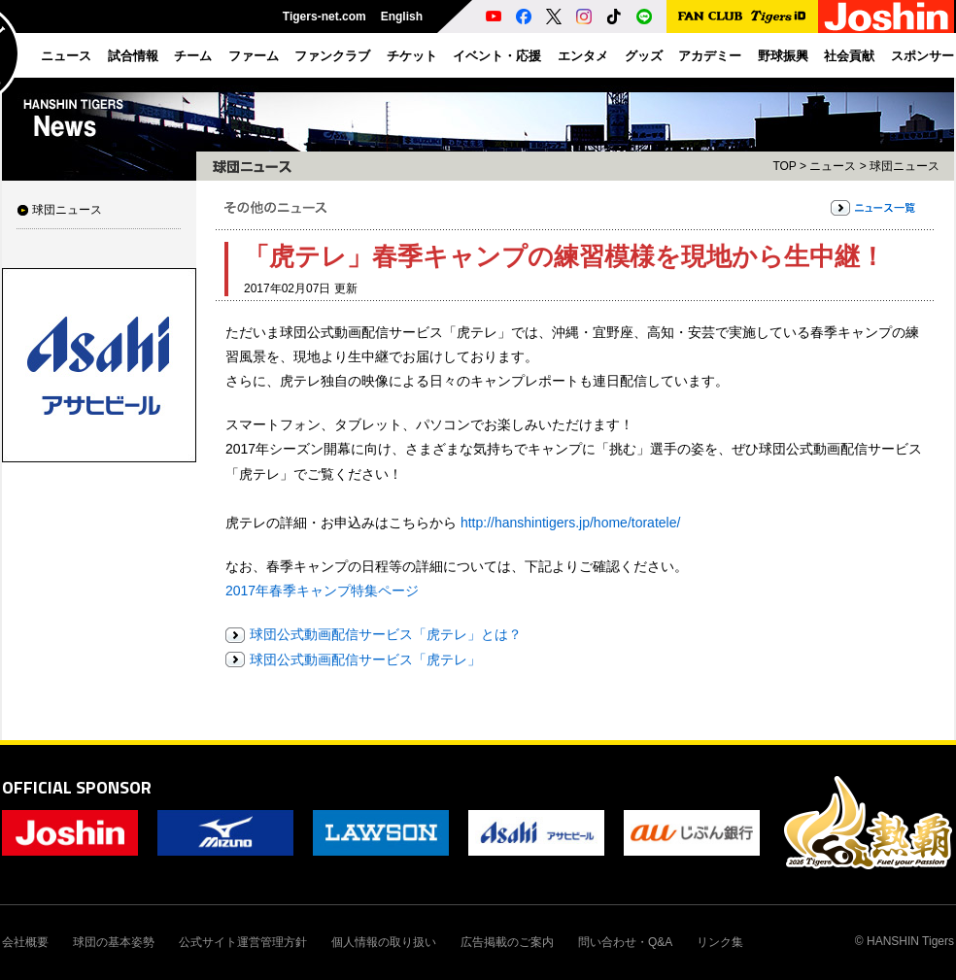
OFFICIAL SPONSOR (77, 787)
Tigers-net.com (324, 16)
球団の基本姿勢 (113, 942)
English (402, 16)
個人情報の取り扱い (383, 942)
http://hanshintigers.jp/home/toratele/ (570, 522)
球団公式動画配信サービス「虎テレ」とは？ (386, 634)
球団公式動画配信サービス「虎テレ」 (365, 659)
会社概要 (25, 942)
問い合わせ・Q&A (625, 942)
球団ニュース (67, 210)
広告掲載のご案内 (507, 942)
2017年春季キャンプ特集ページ (322, 590)
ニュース (832, 166)
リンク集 (720, 942)
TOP (784, 166)
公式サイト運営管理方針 (243, 942)
